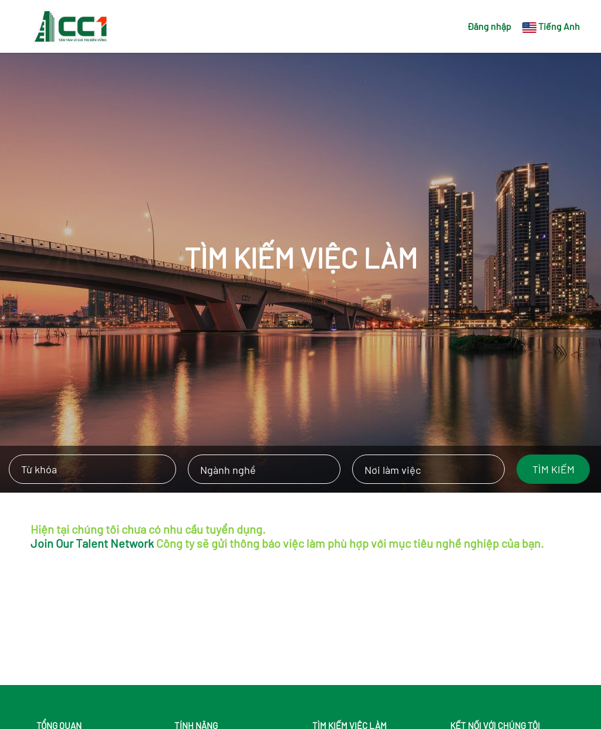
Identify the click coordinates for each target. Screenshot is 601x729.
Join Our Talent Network (92, 543)
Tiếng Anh (559, 26)
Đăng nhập (489, 26)
